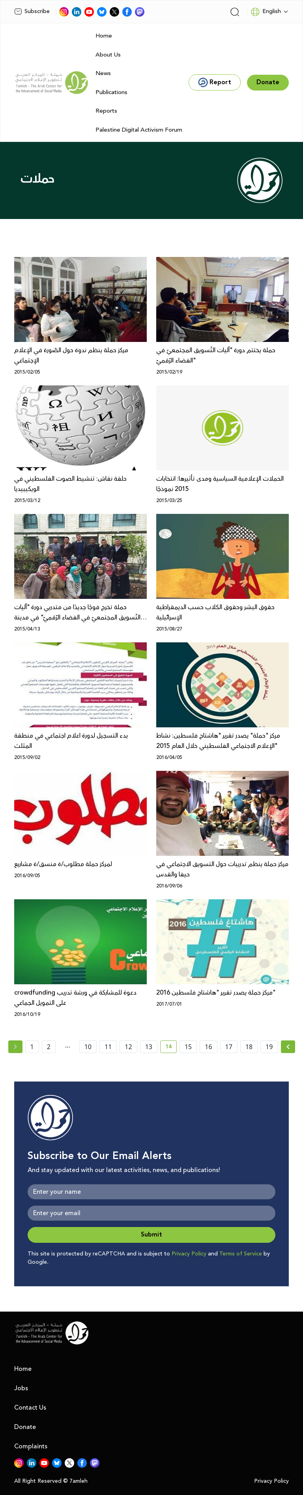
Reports (106, 110)
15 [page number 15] (188, 1046)
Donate (25, 1427)
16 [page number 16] (208, 1046)
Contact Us (30, 1407)
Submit (151, 1235)
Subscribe (32, 11)
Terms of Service (240, 1254)
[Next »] (288, 1046)
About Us (108, 54)
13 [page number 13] (148, 1046)
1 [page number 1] (32, 1046)
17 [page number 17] (228, 1046)
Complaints (30, 1446)
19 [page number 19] (269, 1046)
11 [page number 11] (108, 1046)
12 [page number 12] (128, 1046)
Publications (111, 92)
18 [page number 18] (248, 1046)
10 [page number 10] (88, 1046)
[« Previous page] (15, 1046)
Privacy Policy (189, 1254)
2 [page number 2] (48, 1046)
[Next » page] (288, 1046)
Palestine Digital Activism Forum (138, 129)
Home (103, 35)
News (103, 73)
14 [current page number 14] (171, 1047)
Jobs (21, 1388)
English (266, 12)
